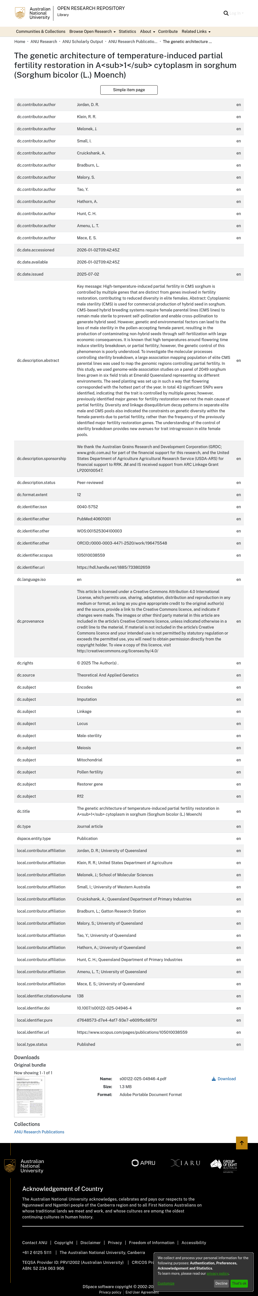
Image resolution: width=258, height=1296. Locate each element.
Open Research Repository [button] (91, 8)
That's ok (239, 1283)
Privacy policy (110, 1292)
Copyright (63, 1242)
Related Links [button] (194, 31)
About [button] (145, 31)
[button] (226, 13)
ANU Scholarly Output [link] (82, 41)
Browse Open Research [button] (90, 31)
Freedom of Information (151, 1242)
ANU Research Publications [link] (133, 41)
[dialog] (203, 1272)
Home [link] (19, 41)
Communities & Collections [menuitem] (40, 31)
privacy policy (218, 1273)
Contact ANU (34, 1242)
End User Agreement (142, 1292)
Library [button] (63, 15)
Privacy (115, 1242)
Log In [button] (236, 13)
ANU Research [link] (43, 41)
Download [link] (224, 1078)
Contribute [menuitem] (168, 31)
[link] (39, 1132)
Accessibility (193, 1242)
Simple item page (129, 90)
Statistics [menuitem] (127, 31)
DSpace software (98, 1286)
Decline (221, 1283)
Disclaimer (90, 1242)
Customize (166, 1283)
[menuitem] (92, 32)
